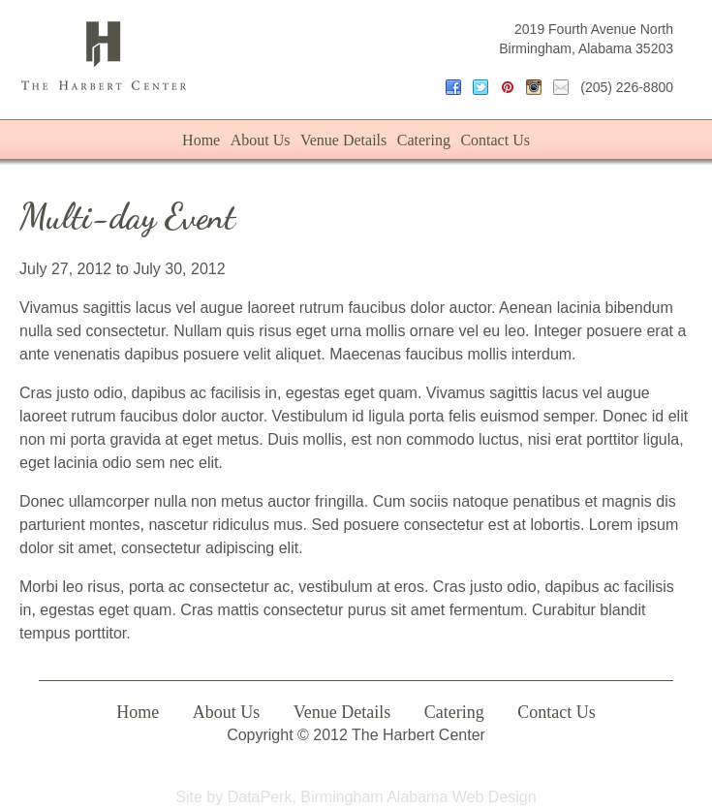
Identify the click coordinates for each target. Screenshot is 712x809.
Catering (423, 140)
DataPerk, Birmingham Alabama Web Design (382, 797)
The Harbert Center (103, 55)
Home (201, 140)
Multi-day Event (127, 216)
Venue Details (343, 140)
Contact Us (495, 140)
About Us (261, 140)
